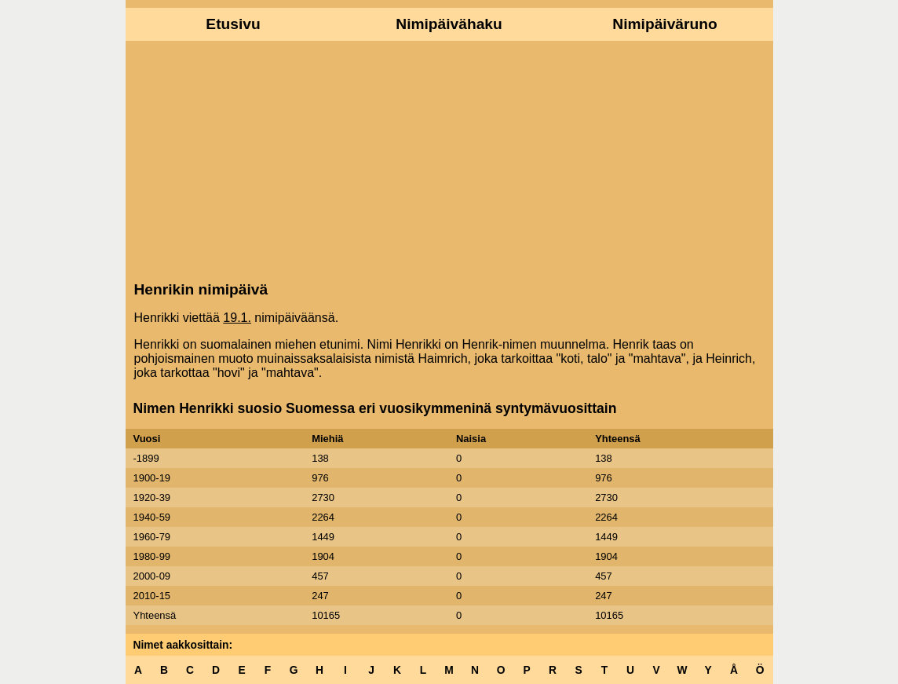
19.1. (237, 317)
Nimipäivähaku (449, 24)
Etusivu (233, 24)
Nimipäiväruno (664, 24)
